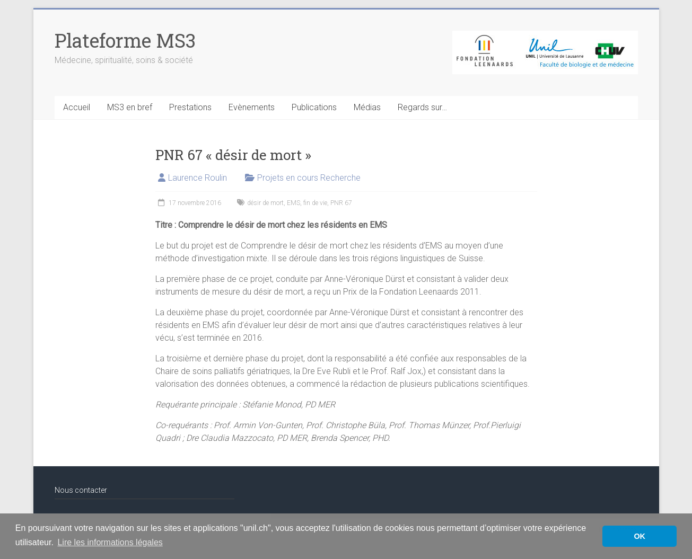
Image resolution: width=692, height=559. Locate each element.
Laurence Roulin (197, 178)
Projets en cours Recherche (309, 178)
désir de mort (265, 203)
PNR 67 (341, 203)
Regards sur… (422, 107)
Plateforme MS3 (125, 40)
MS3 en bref (129, 107)
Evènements (252, 107)
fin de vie (315, 203)
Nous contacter (81, 490)
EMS (293, 203)
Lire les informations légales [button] (109, 542)
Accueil (76, 107)
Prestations (190, 107)
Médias (367, 107)
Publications (314, 107)
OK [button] (639, 536)
